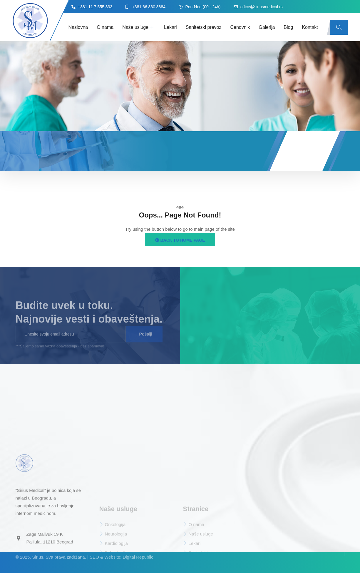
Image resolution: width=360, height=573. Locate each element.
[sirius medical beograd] (270, 315)
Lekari (170, 27)
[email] (71, 340)
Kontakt (310, 27)
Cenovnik (240, 27)
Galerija (267, 27)
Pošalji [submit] (145, 339)
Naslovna (78, 27)
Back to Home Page (180, 240)
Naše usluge (137, 27)
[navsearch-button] (339, 27)
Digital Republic (138, 551)
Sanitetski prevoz (204, 27)
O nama (105, 27)
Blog (288, 27)
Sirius (37, 551)
